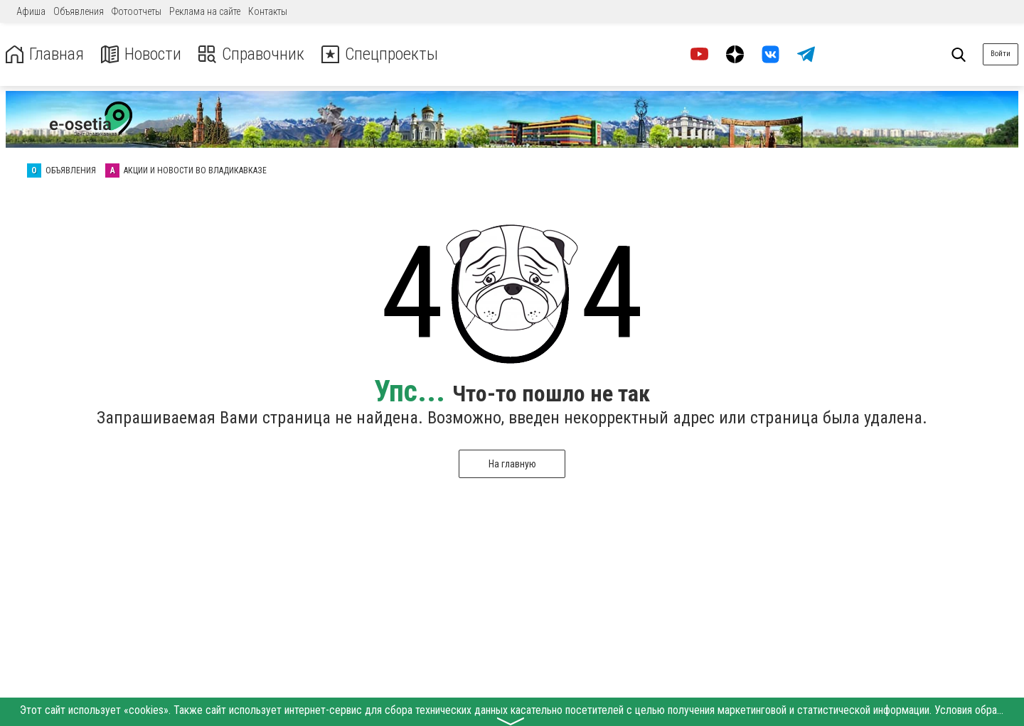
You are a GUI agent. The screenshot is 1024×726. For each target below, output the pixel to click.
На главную (512, 464)
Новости (141, 54)
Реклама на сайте (204, 11)
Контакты (267, 11)
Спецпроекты (379, 54)
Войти (1000, 53)
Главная (45, 54)
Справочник (251, 54)
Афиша (31, 11)
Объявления (78, 11)
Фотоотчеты (136, 11)
